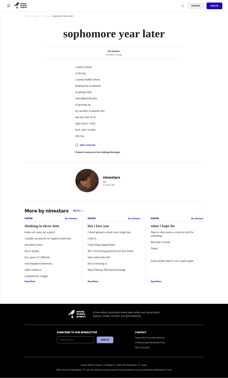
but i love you (98, 226)
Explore (36, 16)
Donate (195, 6)
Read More (30, 281)
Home (27, 16)
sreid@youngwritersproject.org (150, 342)
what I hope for (163, 226)
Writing (46, 16)
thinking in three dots (42, 226)
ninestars (115, 51)
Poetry (29, 218)
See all (77, 211)
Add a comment (87, 145)
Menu (9, 6)
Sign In (214, 6)
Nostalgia (115, 152)
